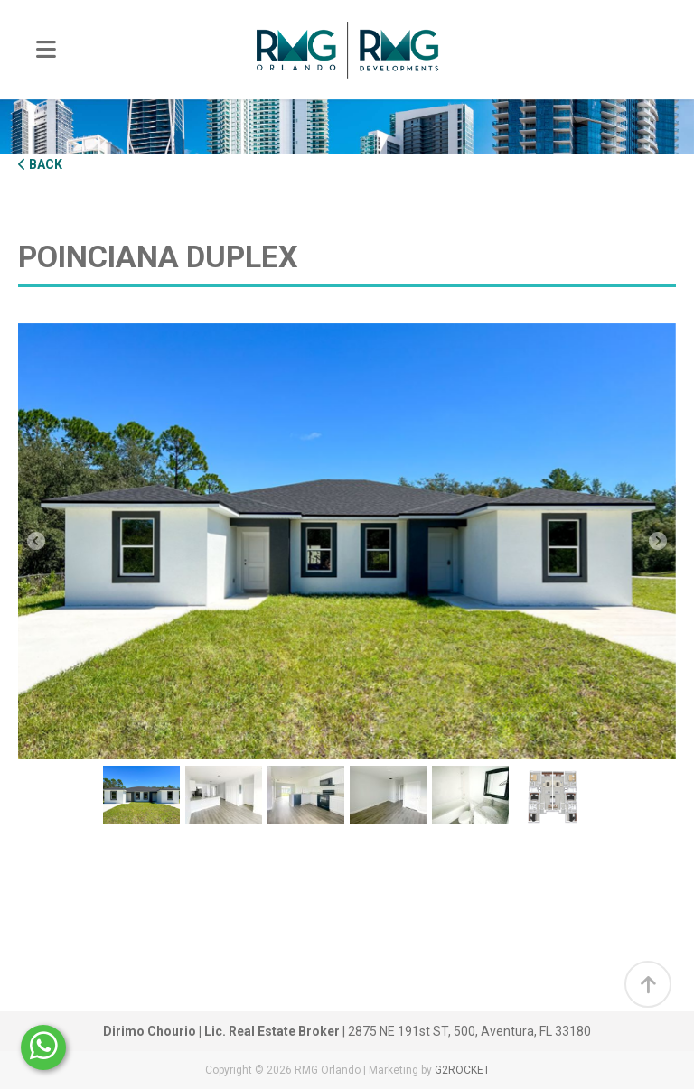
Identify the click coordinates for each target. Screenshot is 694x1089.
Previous (36, 541)
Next (658, 541)
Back (40, 164)
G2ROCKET (462, 1070)
